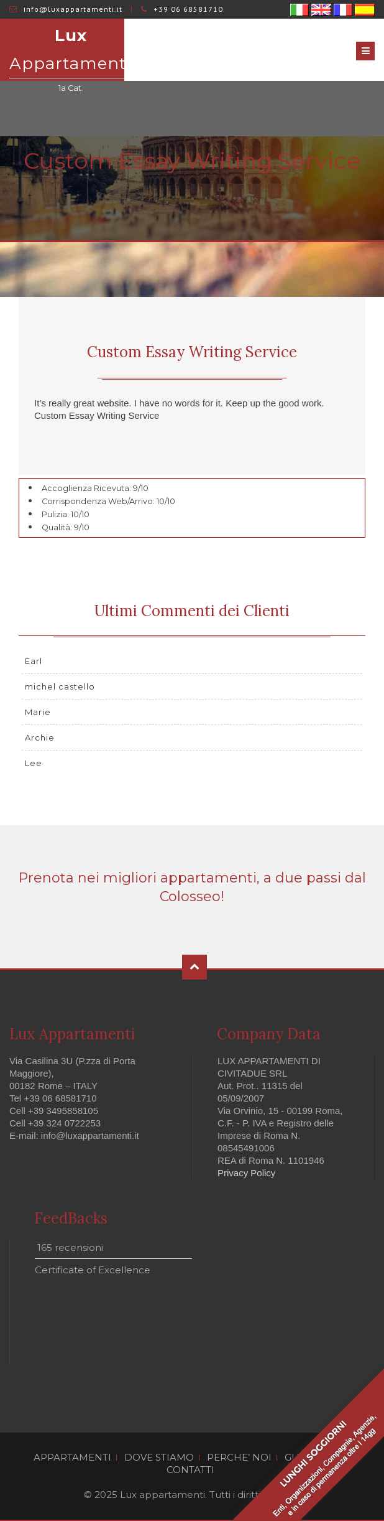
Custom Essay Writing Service (192, 352)
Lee (33, 763)
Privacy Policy (246, 1173)
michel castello (60, 686)
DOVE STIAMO (159, 1457)
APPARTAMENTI (72, 1457)
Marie (38, 712)
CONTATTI (190, 1470)
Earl (33, 661)
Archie (40, 737)
